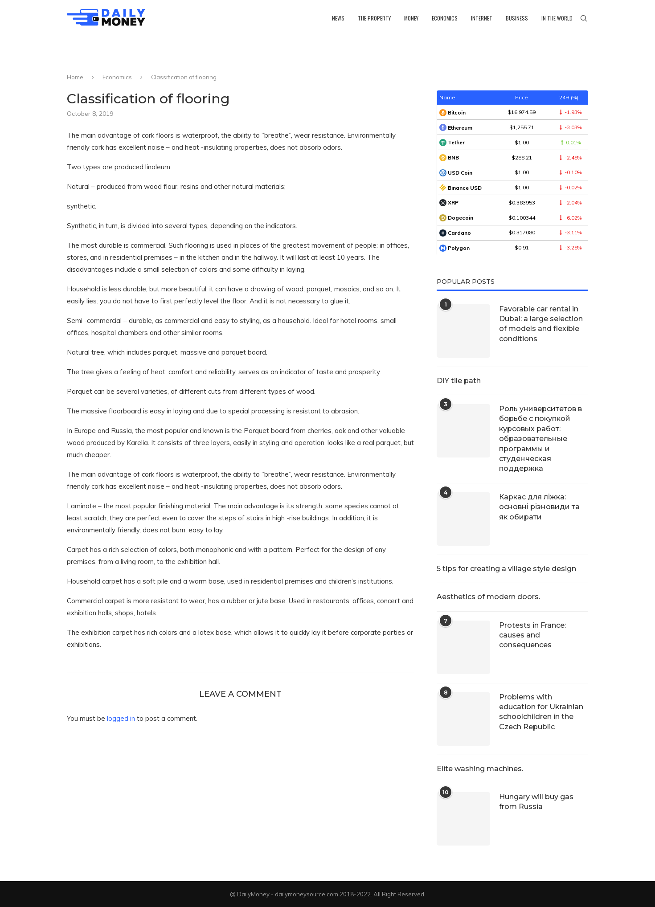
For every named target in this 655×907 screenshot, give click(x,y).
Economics (445, 18)
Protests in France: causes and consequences (532, 635)
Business (517, 18)
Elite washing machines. (480, 768)
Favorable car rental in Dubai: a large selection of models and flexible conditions (541, 324)
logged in (121, 718)
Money (411, 18)
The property (374, 18)
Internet (481, 18)
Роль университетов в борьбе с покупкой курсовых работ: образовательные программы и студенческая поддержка (540, 438)
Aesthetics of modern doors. (488, 596)
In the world (557, 18)
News (338, 18)
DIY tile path (459, 380)
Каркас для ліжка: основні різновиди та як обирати (539, 507)
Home (75, 77)
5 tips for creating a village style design (506, 568)
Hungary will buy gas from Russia (536, 802)
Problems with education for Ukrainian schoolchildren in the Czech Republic (541, 712)
